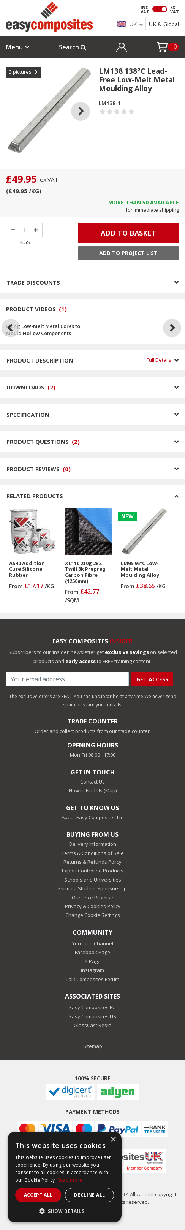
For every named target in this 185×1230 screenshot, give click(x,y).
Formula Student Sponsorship (92, 888)
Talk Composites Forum (92, 979)
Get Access (152, 679)
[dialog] (65, 1177)
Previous (12, 102)
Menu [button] (14, 47)
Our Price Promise (92, 897)
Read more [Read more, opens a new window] (69, 1180)
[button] (121, 49)
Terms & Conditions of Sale (93, 853)
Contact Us (92, 781)
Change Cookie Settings (92, 915)
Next (86, 102)
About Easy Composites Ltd (93, 817)
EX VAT (174, 9)
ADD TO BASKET (128, 232)
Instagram (92, 970)
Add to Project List (128, 252)
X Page (93, 961)
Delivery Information (92, 844)
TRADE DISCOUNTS (92, 282)
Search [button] (72, 47)
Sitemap (92, 1046)
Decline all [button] (89, 1195)
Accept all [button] (38, 1195)
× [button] (113, 1140)
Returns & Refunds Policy (92, 861)
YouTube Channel (92, 943)
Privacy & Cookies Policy (92, 906)
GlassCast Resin (92, 1025)
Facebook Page (92, 952)
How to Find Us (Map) (93, 790)
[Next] (172, 328)
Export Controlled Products (92, 870)
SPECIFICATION (92, 414)
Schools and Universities (92, 879)
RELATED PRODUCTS (92, 496)
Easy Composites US (92, 1016)
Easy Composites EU (92, 1007)
